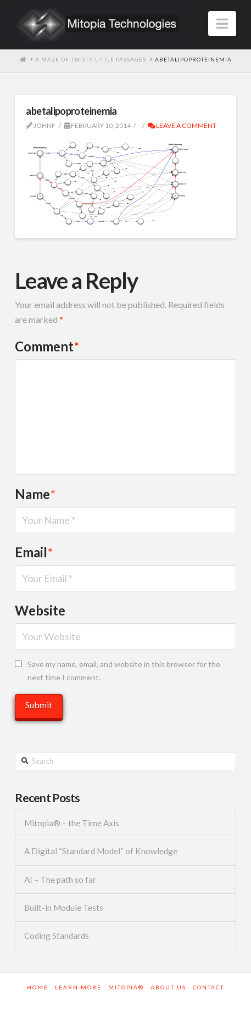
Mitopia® (126, 987)
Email (34, 552)
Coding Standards (56, 936)
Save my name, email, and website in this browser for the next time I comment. (123, 670)
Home (37, 987)
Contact (208, 987)
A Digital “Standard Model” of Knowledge (100, 851)
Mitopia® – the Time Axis (71, 823)
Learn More (78, 987)
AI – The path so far (60, 880)
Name (35, 494)
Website (40, 610)
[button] (222, 23)
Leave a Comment (182, 125)
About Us (168, 987)
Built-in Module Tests (63, 908)
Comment (47, 346)
